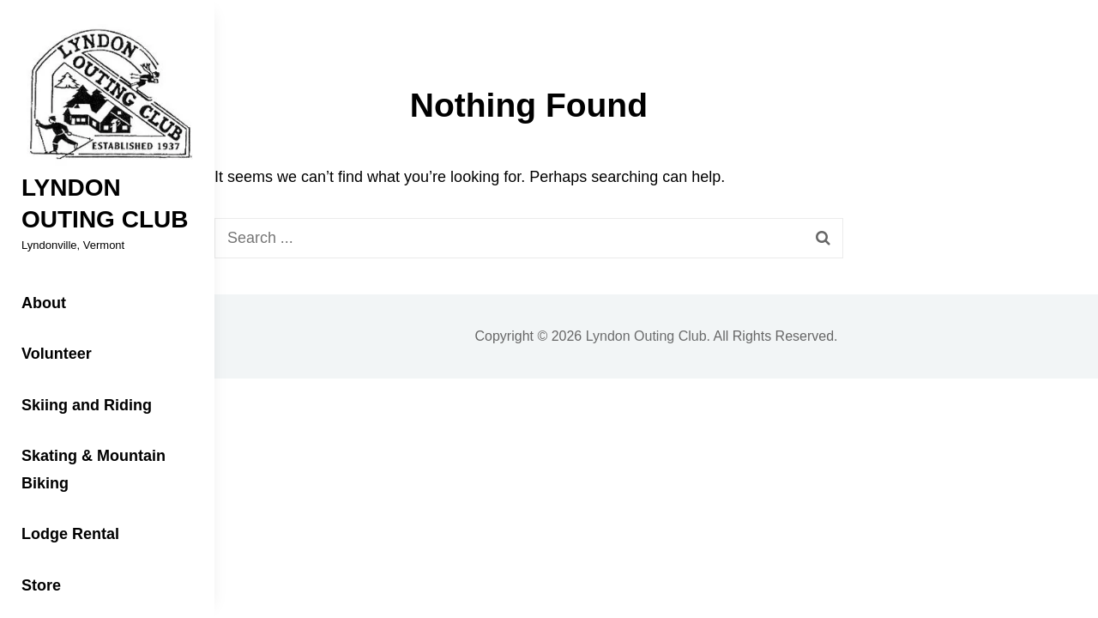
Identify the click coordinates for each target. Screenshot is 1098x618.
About (43, 303)
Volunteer (56, 353)
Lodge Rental (70, 533)
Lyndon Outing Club (646, 336)
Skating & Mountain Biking (93, 469)
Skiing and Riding (86, 405)
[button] (107, 95)
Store (41, 585)
